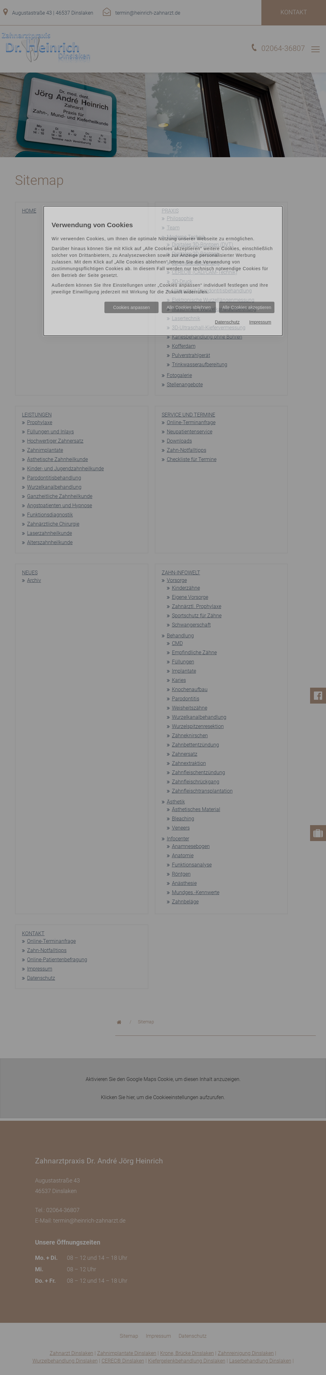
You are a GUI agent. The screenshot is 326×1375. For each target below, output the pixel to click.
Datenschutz (227, 322)
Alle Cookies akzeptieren (246, 307)
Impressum (260, 322)
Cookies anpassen (131, 307)
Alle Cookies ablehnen (189, 307)
